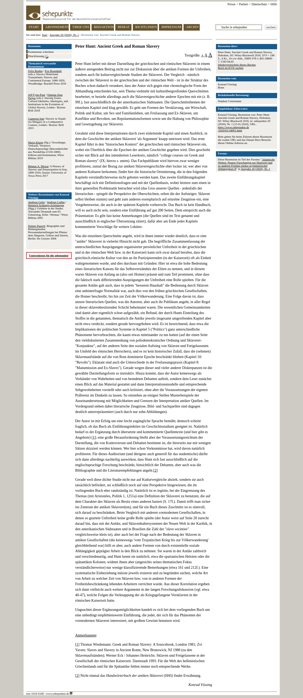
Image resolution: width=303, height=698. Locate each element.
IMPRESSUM (171, 27)
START (34, 27)
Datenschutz (259, 4)
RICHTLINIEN (146, 27)
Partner (243, 4)
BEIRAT (124, 27)
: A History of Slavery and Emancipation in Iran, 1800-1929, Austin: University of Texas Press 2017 (48, 171)
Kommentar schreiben (41, 51)
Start (44, 34)
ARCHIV (192, 27)
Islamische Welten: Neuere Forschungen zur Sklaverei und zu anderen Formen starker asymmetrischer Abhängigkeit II (246, 164)
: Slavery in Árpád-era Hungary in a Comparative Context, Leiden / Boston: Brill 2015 (47, 123)
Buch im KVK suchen (230, 67)
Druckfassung (38, 56)
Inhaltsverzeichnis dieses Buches (237, 64)
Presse (231, 4)
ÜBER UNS (81, 27)
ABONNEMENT (57, 27)
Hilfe (274, 4)
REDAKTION (104, 27)
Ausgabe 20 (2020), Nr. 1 (64, 34)
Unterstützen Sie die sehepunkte (48, 255)
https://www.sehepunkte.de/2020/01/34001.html (233, 129)
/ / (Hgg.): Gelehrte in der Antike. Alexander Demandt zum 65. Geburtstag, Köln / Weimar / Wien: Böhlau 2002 (48, 209)
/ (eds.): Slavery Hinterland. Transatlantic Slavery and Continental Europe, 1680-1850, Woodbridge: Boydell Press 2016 (47, 77)
